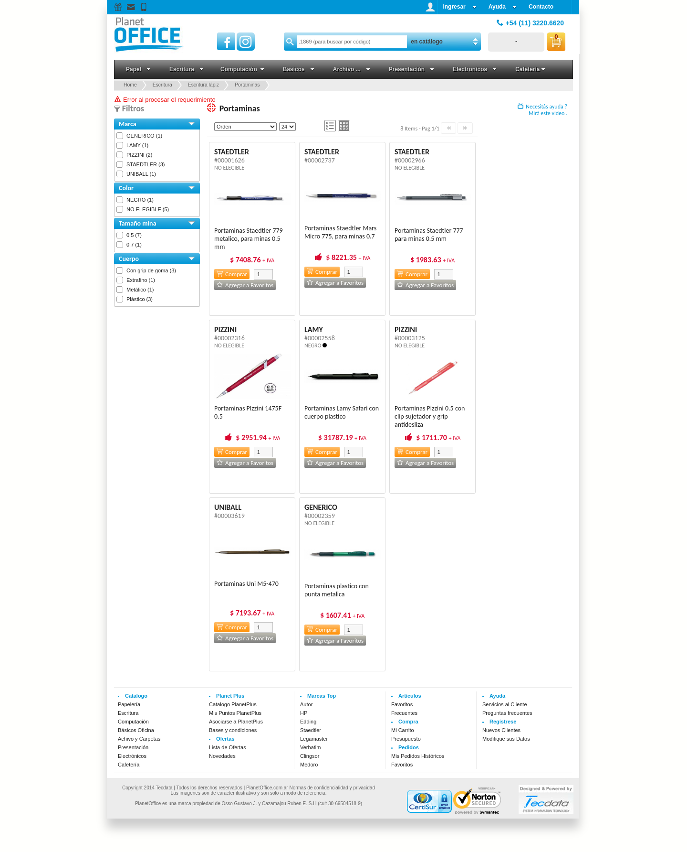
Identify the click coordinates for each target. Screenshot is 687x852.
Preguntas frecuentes (507, 713)
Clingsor (309, 756)
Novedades (222, 756)
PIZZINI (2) (139, 155)
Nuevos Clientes (501, 730)
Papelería (129, 704)
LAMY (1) (137, 145)
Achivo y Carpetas (139, 739)
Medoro (309, 764)
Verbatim (310, 747)
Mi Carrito (402, 730)
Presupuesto (406, 739)
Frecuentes (404, 713)
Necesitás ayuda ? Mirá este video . (542, 110)
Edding (308, 721)
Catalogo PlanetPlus (233, 704)
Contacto (541, 6)
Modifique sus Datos (506, 739)
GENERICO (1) (144, 136)
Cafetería (128, 764)
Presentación (133, 747)
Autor (306, 704)
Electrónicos (132, 756)
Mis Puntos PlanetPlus (235, 713)
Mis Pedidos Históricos (417, 756)
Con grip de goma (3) (151, 270)
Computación (133, 721)
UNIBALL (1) (141, 174)
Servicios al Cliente (504, 704)
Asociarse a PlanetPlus (236, 721)
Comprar (232, 274)
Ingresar (459, 6)
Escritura (128, 713)
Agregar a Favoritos (245, 285)
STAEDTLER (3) (145, 164)
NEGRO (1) (140, 200)
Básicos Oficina (136, 730)
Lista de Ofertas (227, 747)
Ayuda (503, 6)
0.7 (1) (134, 245)
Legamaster (314, 739)
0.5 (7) (134, 235)
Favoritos (402, 704)
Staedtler (310, 730)
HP (303, 713)
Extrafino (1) (140, 280)
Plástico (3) (139, 299)
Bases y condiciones (233, 730)
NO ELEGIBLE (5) (147, 209)
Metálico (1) (140, 289)
